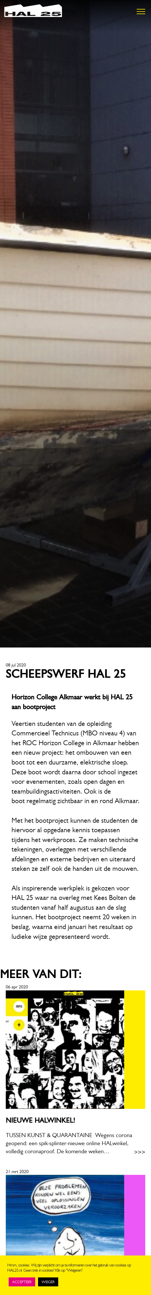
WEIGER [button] (48, 1282)
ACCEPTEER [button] (22, 1282)
